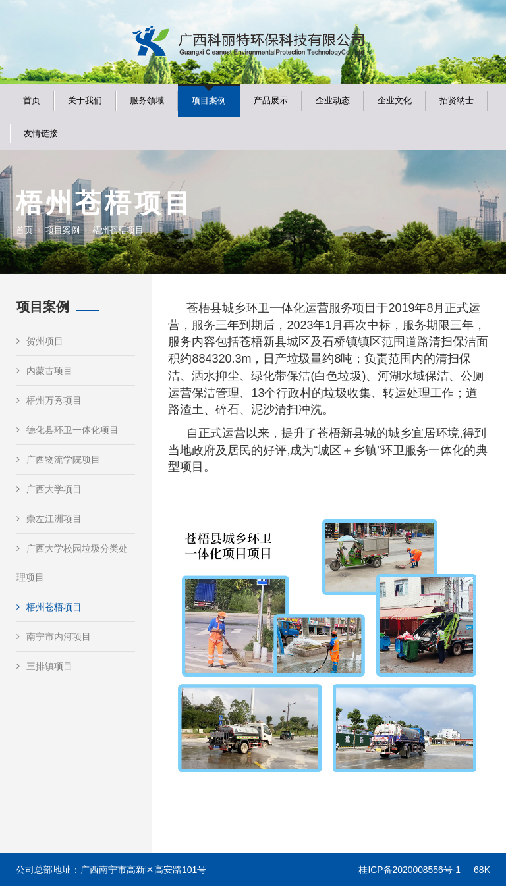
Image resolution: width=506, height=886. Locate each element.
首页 (31, 100)
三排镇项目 (44, 666)
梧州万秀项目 (49, 400)
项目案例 (209, 100)
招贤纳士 (456, 100)
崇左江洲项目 (49, 518)
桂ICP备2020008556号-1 (409, 869)
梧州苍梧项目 (49, 607)
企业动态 (333, 100)
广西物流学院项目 (58, 459)
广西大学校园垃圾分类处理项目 (72, 563)
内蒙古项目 (44, 370)
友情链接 (41, 133)
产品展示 (271, 100)
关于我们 (85, 100)
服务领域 (147, 100)
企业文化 (395, 100)
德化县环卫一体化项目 (67, 430)
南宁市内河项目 (53, 636)
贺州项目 (39, 341)
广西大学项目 (49, 489)
